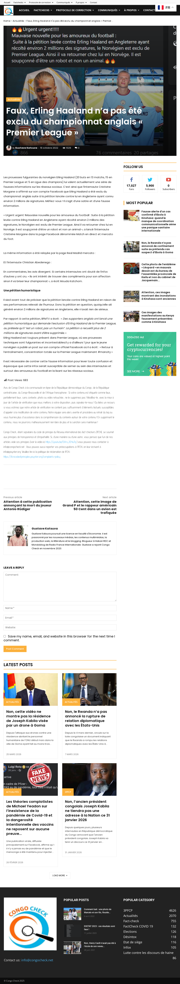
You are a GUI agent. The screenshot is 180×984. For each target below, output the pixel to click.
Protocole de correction (41, 2)
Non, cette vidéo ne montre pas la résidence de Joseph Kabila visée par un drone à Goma (28, 718)
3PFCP (68, 791)
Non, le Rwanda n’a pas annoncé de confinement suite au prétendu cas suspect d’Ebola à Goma (158, 247)
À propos (81, 2)
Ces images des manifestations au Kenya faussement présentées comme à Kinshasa (158, 317)
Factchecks (20, 2)
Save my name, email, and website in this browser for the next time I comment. (59, 638)
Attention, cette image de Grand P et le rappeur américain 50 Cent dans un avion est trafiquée (90, 507)
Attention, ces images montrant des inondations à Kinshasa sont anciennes (159, 295)
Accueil (7, 2)
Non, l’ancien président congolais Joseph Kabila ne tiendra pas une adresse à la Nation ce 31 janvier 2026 (87, 810)
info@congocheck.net (37, 960)
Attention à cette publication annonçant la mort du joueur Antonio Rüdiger (28, 505)
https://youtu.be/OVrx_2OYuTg (61, 442)
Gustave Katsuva (26, 148)
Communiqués (64, 2)
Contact (93, 2)
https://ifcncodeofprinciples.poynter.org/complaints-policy (32, 456)
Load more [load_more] (60, 875)
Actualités (18, 20)
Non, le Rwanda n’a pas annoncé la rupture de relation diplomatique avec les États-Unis (86, 718)
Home (7, 20)
